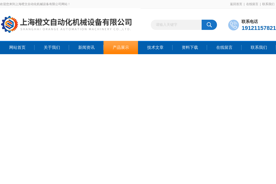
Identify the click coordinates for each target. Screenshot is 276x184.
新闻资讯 (86, 47)
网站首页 (17, 47)
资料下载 (190, 47)
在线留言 (252, 4)
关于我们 (52, 47)
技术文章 (155, 47)
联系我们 (268, 4)
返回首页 (236, 4)
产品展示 (121, 47)
